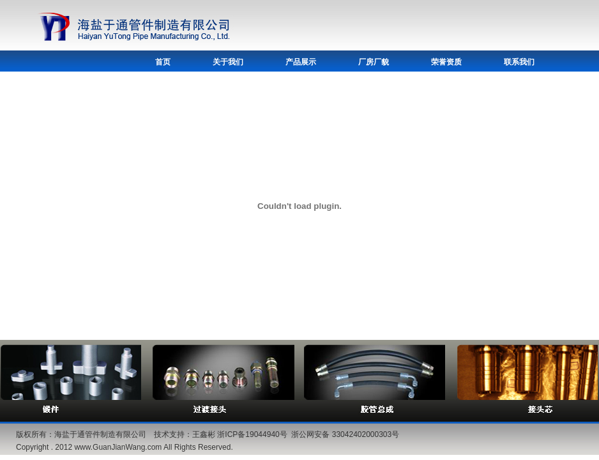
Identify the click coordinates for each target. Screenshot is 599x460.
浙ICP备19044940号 (252, 434)
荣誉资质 (446, 61)
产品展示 (300, 61)
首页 (163, 61)
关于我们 (228, 61)
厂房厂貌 (373, 61)
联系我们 (519, 61)
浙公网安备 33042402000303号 (345, 434)
